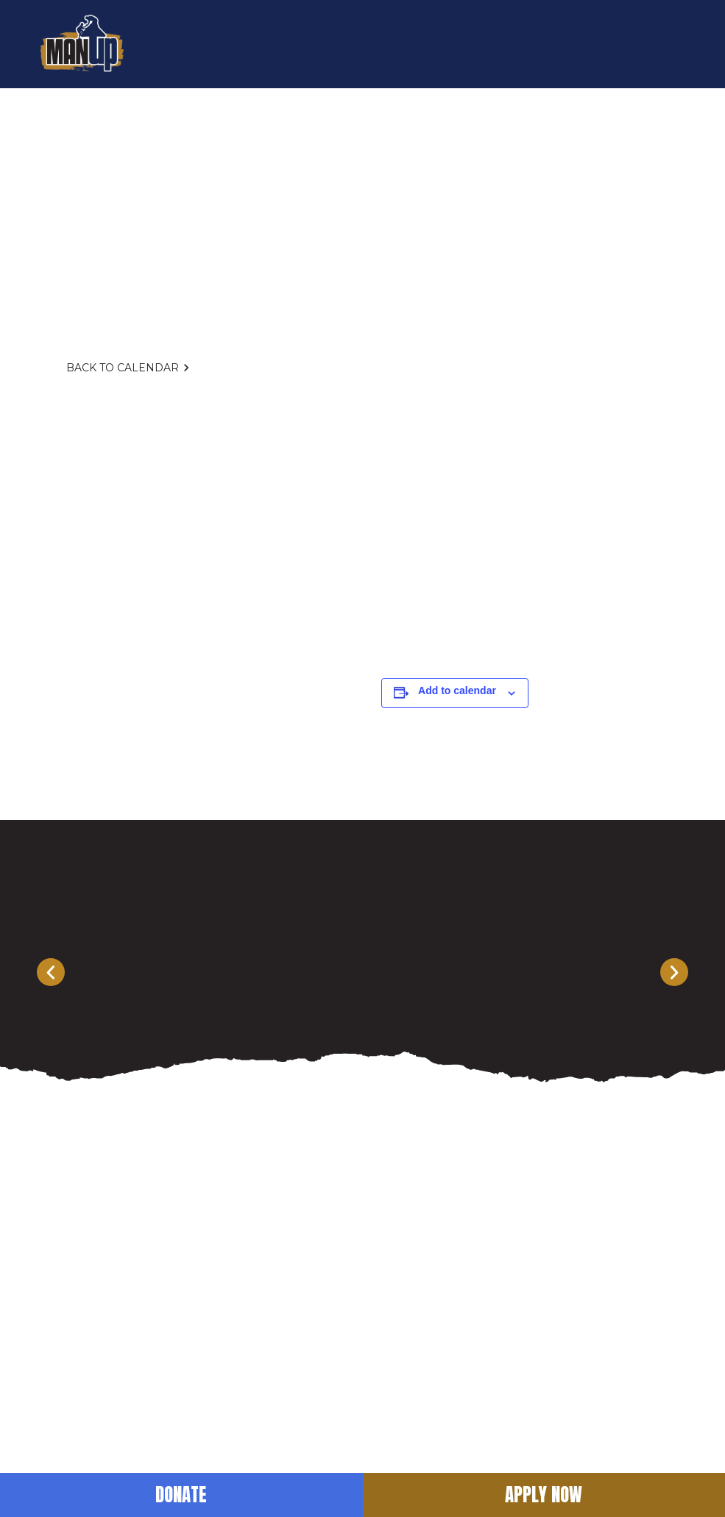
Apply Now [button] (543, 1494)
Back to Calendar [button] (130, 367)
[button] (670, 44)
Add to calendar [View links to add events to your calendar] (457, 690)
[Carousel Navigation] (362, 972)
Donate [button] (181, 1494)
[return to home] (82, 44)
